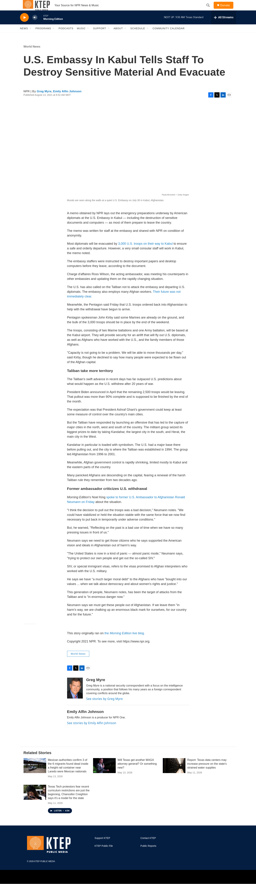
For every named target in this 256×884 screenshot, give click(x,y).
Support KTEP (102, 846)
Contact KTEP (148, 846)
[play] (24, 25)
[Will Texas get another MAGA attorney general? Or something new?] (104, 773)
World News (32, 54)
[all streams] (223, 25)
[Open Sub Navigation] (30, 36)
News (24, 36)
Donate (227, 9)
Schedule (137, 36)
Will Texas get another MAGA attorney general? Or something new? (137, 771)
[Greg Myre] (75, 695)
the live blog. (124, 641)
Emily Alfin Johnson (67, 99)
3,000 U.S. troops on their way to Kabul (145, 251)
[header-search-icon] (210, 9)
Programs (43, 36)
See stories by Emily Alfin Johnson (91, 731)
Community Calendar (168, 36)
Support (99, 36)
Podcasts (66, 36)
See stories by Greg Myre (104, 706)
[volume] (35, 25)
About (118, 36)
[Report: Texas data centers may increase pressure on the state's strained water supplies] (174, 773)
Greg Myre (44, 99)
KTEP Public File (104, 853)
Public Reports (148, 853)
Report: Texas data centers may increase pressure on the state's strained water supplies (207, 771)
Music (81, 36)
